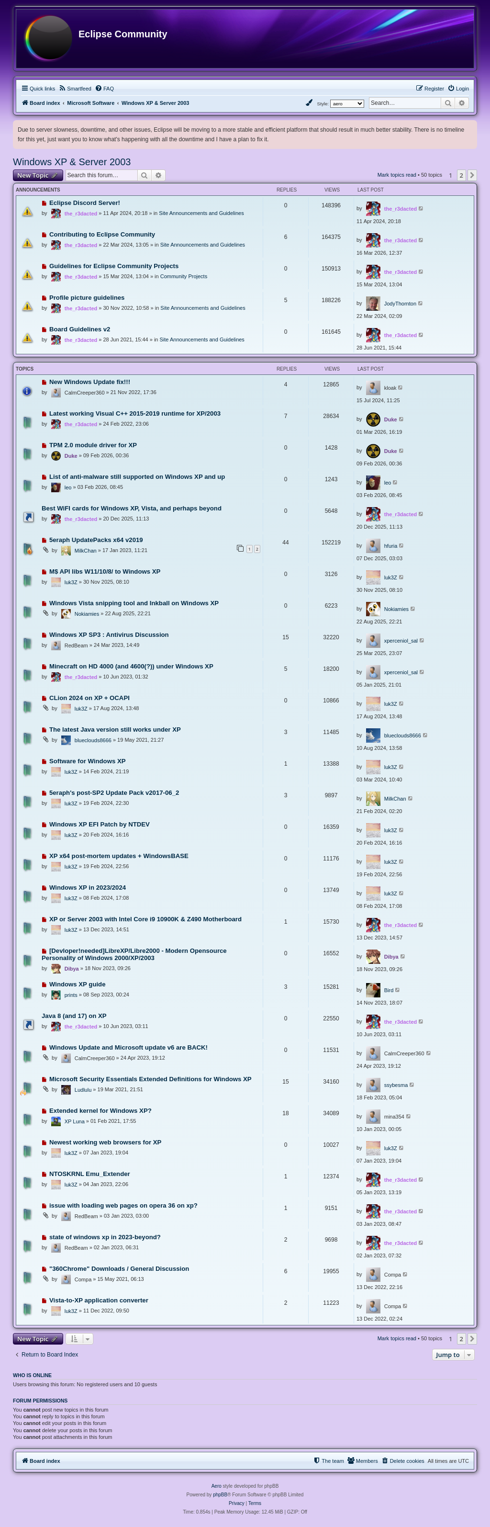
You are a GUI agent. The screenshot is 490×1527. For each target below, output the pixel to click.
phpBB (220, 1494)
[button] (472, 175)
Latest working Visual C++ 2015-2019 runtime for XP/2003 (135, 413)
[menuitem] (74, 88)
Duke (390, 419)
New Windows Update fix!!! (89, 381)
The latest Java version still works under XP (115, 729)
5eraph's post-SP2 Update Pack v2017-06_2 (114, 792)
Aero (217, 1486)
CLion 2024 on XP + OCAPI (89, 697)
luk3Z (71, 582)
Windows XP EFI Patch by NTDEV (99, 824)
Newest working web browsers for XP (105, 1142)
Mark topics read (397, 175)
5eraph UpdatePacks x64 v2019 (96, 539)
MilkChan (86, 551)
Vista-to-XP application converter (98, 1300)
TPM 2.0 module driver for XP (93, 445)
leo (68, 487)
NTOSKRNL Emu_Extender (89, 1173)
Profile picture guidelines (87, 297)
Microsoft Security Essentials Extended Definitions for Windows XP (150, 1079)
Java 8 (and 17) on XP (74, 1015)
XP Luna (75, 1121)
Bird (389, 990)
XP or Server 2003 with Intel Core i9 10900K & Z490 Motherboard (145, 919)
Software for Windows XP (87, 761)
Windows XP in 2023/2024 (87, 887)
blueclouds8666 (93, 740)
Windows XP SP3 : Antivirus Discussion (109, 634)
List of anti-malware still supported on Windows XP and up (137, 476)
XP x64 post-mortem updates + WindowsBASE (119, 856)
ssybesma (396, 1085)
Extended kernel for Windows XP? (100, 1110)
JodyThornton (400, 303)
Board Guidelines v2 (80, 329)
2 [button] (461, 175)
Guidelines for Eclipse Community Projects (113, 266)
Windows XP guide (77, 984)
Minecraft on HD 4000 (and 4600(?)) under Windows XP (131, 666)
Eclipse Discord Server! (84, 202)
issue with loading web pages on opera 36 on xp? (123, 1205)
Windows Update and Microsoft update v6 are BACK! (128, 1047)
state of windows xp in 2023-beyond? (105, 1237)
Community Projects (183, 276)
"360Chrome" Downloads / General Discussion (119, 1268)
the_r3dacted (81, 213)
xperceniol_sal (401, 641)
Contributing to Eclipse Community (102, 234)
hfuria (391, 546)
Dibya (72, 969)
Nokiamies (87, 614)
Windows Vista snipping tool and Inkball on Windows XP (134, 603)
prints (71, 995)
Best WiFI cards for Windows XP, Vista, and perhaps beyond (132, 508)
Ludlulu (83, 1090)
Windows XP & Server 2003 (72, 162)
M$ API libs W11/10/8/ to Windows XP (104, 571)
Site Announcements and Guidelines (201, 213)
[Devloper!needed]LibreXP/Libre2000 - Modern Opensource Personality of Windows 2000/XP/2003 (134, 954)
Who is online (32, 1375)
